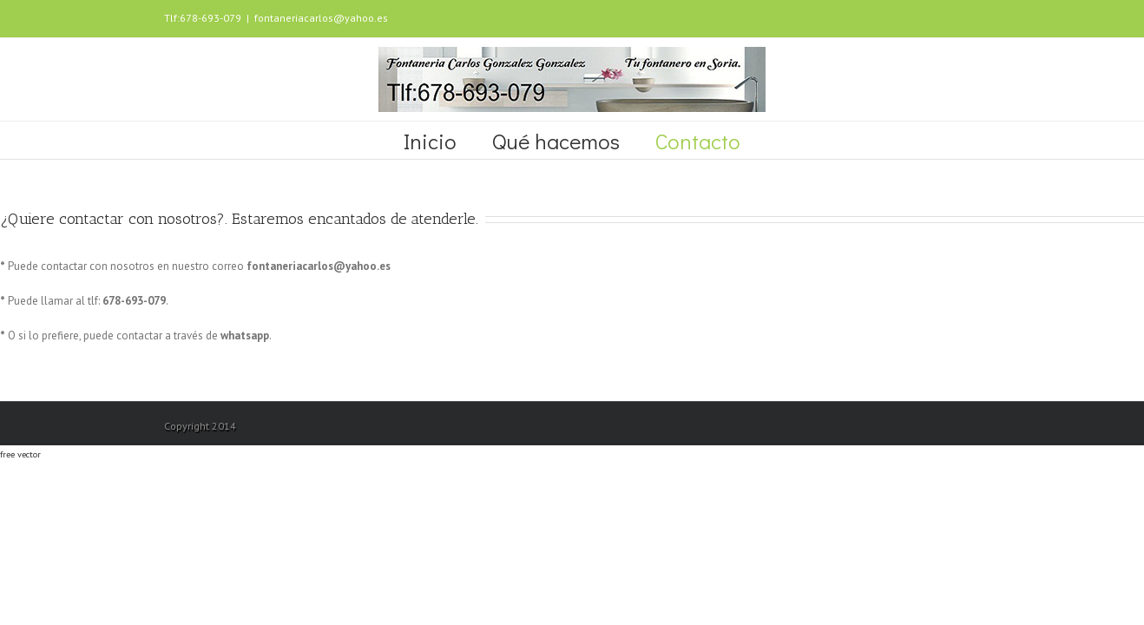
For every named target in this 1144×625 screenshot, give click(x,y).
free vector (20, 454)
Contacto (697, 141)
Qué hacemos (556, 141)
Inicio (430, 141)
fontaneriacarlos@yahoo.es (321, 17)
